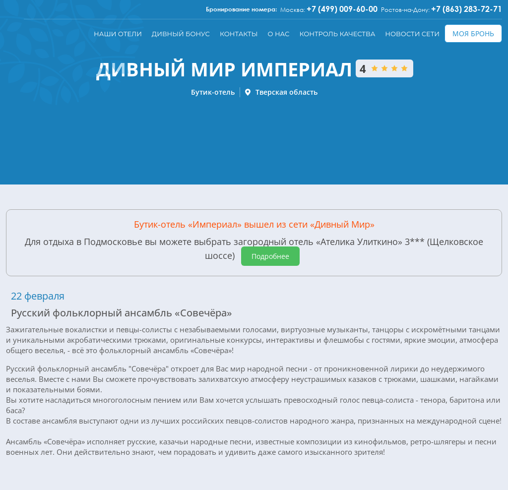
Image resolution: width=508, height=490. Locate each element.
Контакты (239, 34)
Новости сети (412, 34)
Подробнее (270, 256)
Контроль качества (337, 34)
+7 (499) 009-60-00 (342, 9)
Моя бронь (473, 33)
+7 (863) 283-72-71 (466, 9)
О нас (278, 34)
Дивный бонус (181, 34)
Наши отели (118, 34)
